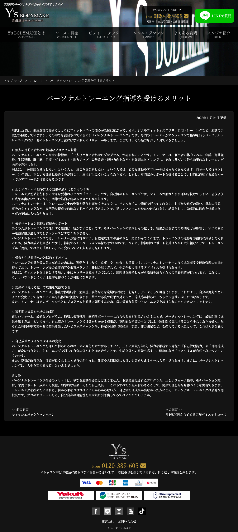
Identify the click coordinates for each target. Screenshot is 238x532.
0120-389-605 (120, 465)
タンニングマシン (148, 34)
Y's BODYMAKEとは (26, 34)
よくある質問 (185, 34)
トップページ (13, 80)
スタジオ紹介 (218, 34)
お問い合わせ (127, 521)
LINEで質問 (214, 16)
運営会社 (108, 521)
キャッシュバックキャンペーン (33, 414)
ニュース (36, 80)
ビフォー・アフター (105, 34)
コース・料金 (66, 34)
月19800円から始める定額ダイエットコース (195, 414)
